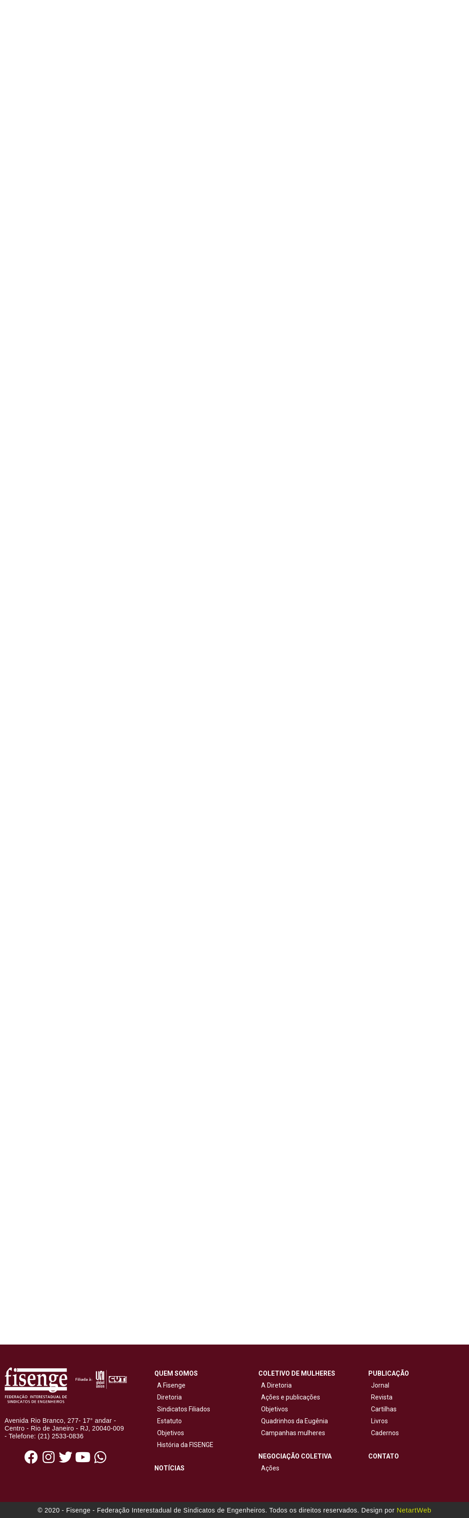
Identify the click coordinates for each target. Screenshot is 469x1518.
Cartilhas (384, 1409)
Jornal (380, 1385)
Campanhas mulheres (291, 1433)
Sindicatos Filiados (182, 1409)
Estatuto (168, 1421)
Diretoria (168, 1397)
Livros (379, 1421)
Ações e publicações (289, 1397)
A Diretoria (275, 1385)
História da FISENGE (183, 1444)
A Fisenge (169, 1385)
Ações (268, 1468)
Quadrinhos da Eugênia (293, 1421)
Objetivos (169, 1433)
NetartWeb (414, 1510)
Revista (382, 1397)
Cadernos (385, 1433)
